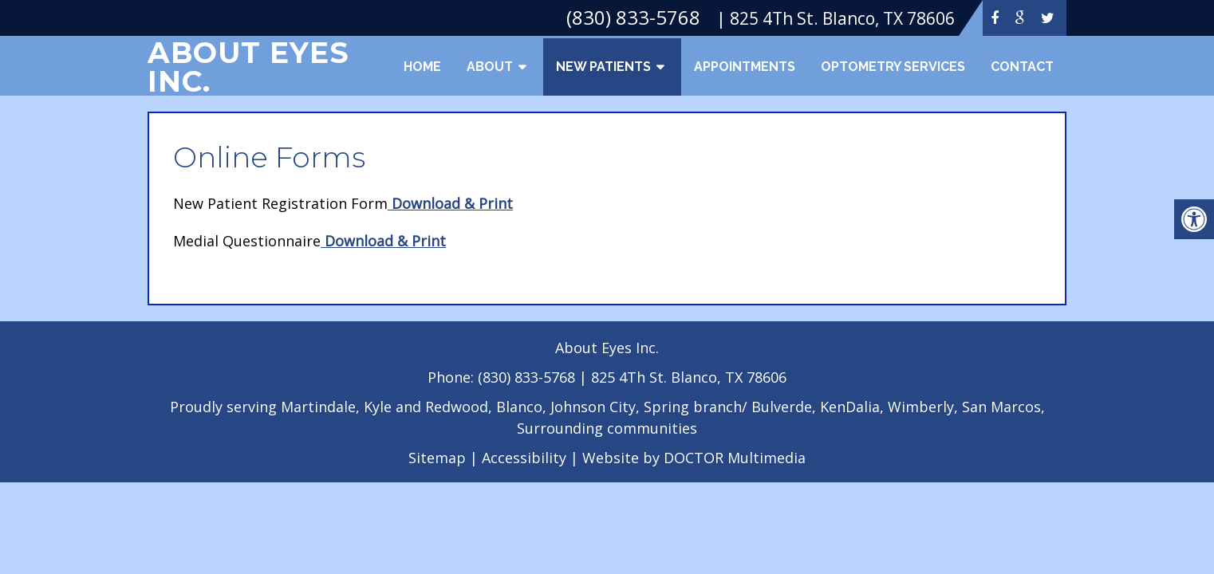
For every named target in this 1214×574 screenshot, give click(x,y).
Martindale (318, 406)
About (490, 66)
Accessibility (524, 457)
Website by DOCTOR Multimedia (694, 457)
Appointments (744, 66)
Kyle (378, 406)
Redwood (456, 406)
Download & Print (450, 203)
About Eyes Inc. (248, 67)
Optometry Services (893, 66)
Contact (1022, 66)
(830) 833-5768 (528, 377)
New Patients (603, 66)
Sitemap (437, 457)
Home (422, 66)
